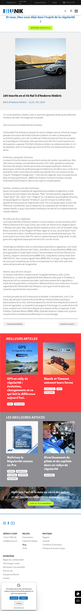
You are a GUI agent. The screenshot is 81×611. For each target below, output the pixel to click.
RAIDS (10, 404)
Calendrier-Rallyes (30, 541)
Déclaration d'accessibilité (14, 567)
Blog (24, 544)
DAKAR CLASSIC (49, 389)
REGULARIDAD (19, 404)
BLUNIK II (11, 471)
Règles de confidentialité (13, 559)
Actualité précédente (14, 324)
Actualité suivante (68, 324)
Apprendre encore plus (40, 28)
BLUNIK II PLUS (21, 471)
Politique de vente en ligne (54, 548)
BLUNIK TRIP (23, 475)
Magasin (46, 537)
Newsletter (70, 2)
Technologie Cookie (11, 563)
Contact (54, 2)
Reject (23, 598)
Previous (3, 497)
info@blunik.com (11, 2)
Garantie (46, 541)
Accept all (14, 598)
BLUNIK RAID (12, 475)
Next (77, 497)
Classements (27, 537)
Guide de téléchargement (40, 503)
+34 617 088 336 (22, 2)
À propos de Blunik (40, 2)
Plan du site (8, 570)
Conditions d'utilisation (52, 544)
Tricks (24, 548)
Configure (19, 603)
